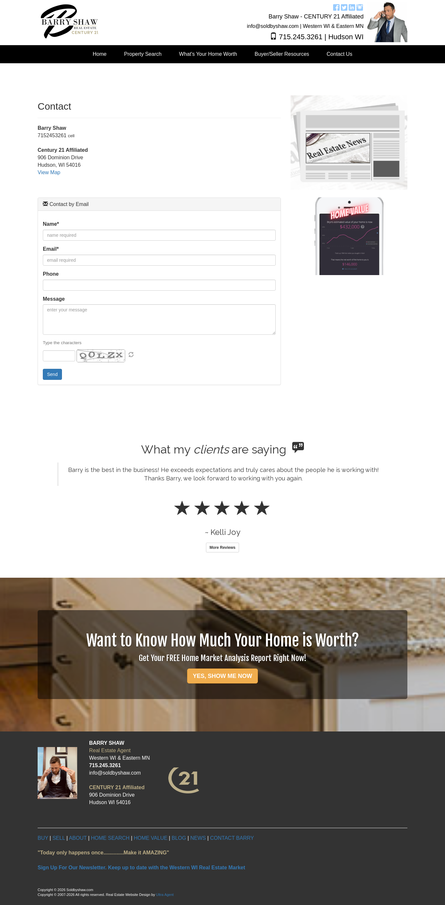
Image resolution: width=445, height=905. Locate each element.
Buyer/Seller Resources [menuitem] (282, 54)
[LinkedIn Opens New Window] (352, 6)
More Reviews (222, 547)
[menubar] (222, 54)
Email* (51, 249)
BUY (43, 838)
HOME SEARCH (110, 838)
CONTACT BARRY (232, 838)
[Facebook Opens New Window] (336, 6)
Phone (51, 274)
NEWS (198, 838)
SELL (59, 838)
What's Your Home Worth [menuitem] (208, 54)
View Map (49, 172)
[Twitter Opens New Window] (344, 6)
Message (54, 299)
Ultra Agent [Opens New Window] (165, 895)
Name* (51, 224)
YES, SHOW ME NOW (222, 676)
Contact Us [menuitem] (339, 54)
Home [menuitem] (100, 54)
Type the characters (62, 342)
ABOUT (78, 838)
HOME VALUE (150, 838)
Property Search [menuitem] (143, 54)
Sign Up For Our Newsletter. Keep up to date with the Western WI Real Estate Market (141, 867)
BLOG (179, 838)
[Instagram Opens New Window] (360, 6)
